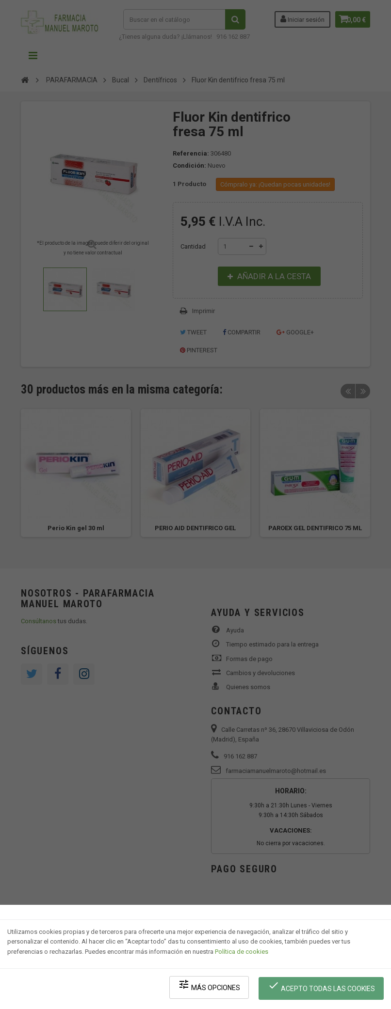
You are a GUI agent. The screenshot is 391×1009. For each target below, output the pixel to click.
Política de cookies (241, 958)
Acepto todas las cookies (323, 989)
